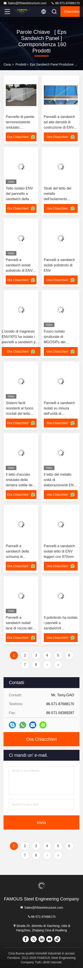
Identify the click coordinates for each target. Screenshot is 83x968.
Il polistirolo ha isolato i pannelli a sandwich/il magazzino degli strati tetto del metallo (61, 628)
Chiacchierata (72, 11)
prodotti (20, 64)
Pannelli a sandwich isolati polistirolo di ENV (59, 265)
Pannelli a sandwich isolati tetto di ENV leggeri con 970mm (59, 551)
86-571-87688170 (65, 3)
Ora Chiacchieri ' (21, 137)
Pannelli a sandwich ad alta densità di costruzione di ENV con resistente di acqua (59, 127)
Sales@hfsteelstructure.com (24, 3)
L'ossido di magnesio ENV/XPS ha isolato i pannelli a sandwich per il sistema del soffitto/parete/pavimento (21, 342)
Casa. (8, 64)
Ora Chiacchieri (41, 739)
